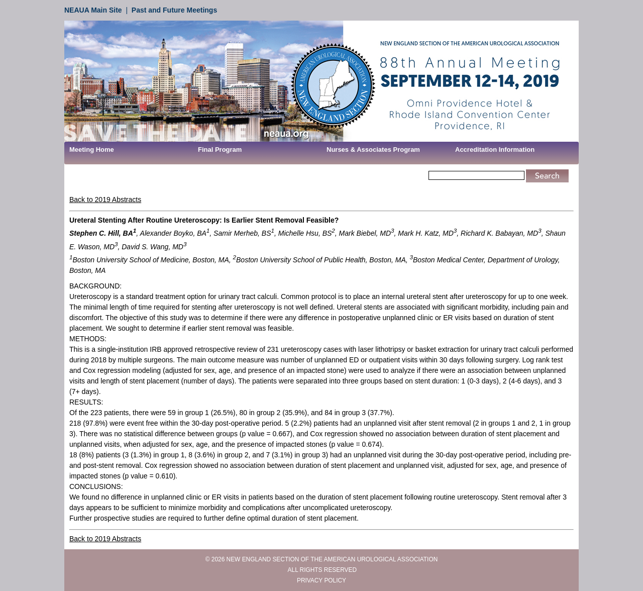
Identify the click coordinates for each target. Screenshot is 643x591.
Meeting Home (91, 149)
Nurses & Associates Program (373, 149)
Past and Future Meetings (174, 10)
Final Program (220, 149)
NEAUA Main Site (93, 10)
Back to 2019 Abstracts (105, 199)
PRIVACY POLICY (321, 580)
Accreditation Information (494, 149)
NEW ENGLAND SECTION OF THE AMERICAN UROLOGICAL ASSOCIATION (332, 559)
